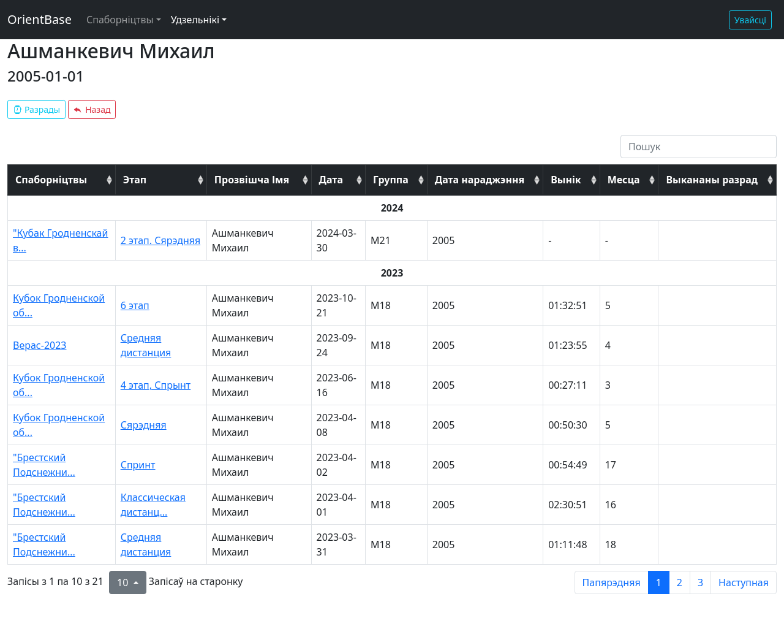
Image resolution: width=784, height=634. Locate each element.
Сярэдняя (144, 425)
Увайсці (750, 20)
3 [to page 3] (700, 582)
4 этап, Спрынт (156, 385)
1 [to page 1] (659, 582)
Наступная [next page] (743, 582)
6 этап (135, 305)
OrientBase (39, 19)
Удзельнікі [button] (195, 19)
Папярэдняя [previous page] (611, 582)
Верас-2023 (40, 345)
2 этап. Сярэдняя (160, 240)
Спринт (138, 465)
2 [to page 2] (679, 582)
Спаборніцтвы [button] (120, 19)
